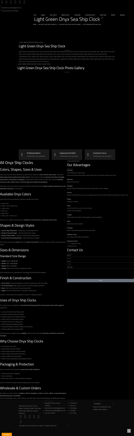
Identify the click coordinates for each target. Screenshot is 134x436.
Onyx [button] (35, 15)
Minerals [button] (122, 15)
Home (34, 24)
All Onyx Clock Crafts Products (48, 24)
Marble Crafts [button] (65, 15)
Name (69, 255)
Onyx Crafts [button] (53, 15)
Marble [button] (43, 15)
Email (68, 261)
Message (70, 267)
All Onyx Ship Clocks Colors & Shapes (70, 24)
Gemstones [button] (103, 15)
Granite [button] (113, 15)
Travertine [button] (77, 15)
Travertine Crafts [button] (90, 15)
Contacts (48, 401)
